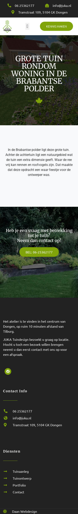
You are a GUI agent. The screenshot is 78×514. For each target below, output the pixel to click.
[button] (27, 26)
